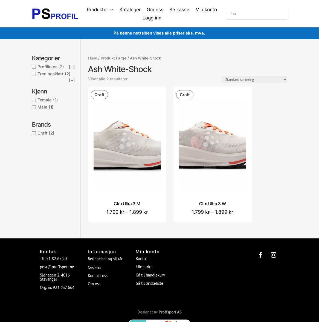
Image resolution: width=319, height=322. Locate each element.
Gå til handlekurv (150, 249)
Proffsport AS (170, 286)
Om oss (155, 10)
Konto (141, 233)
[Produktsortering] (254, 79)
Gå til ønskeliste (149, 257)
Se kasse (179, 10)
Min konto (206, 10)
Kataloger (130, 10)
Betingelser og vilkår (105, 233)
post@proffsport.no (57, 241)
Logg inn (152, 18)
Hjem (92, 58)
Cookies (94, 241)
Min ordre (144, 241)
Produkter (97, 10)
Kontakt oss (98, 250)
